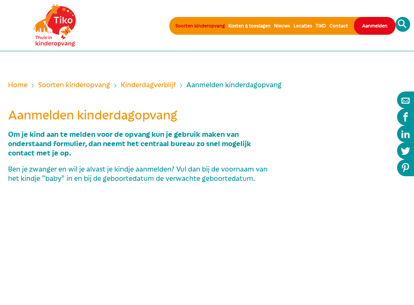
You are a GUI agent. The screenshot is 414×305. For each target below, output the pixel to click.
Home (18, 85)
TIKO (320, 25)
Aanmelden (374, 25)
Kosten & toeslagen (249, 25)
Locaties (302, 25)
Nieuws (282, 25)
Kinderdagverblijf (148, 85)
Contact (338, 25)
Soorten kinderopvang (200, 25)
